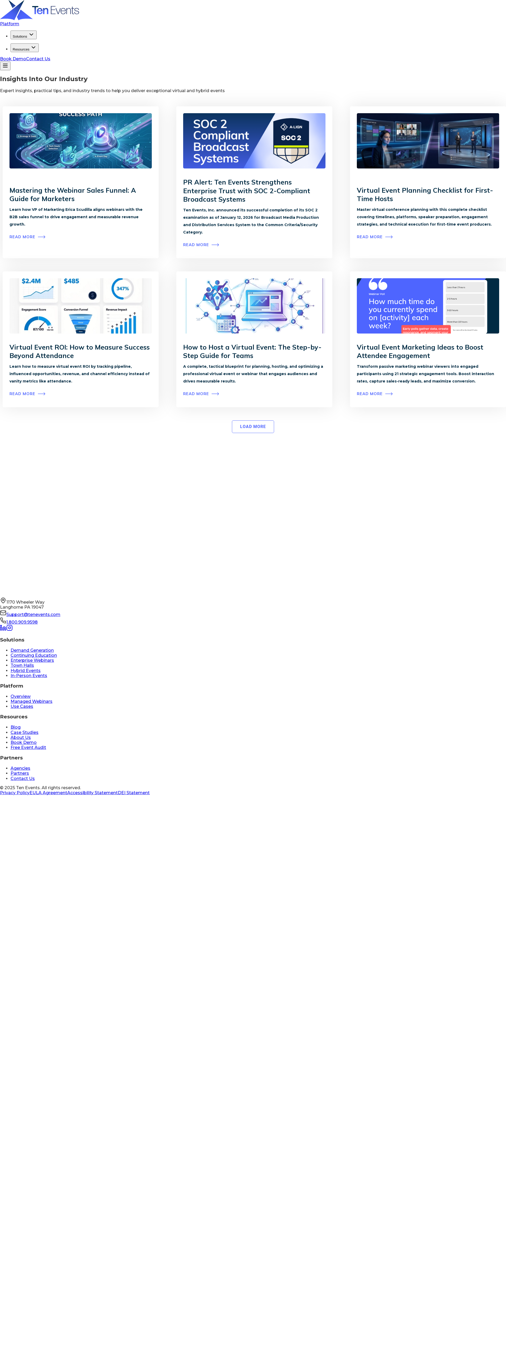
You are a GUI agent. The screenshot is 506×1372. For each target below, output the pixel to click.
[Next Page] (253, 426)
